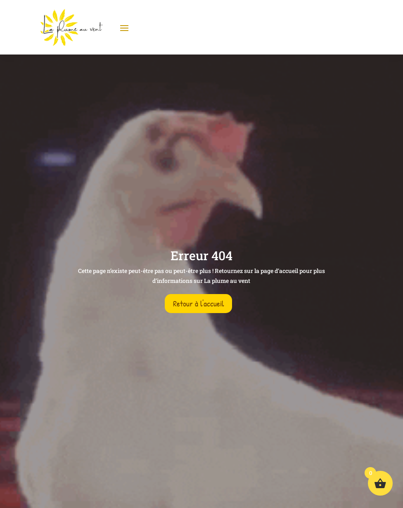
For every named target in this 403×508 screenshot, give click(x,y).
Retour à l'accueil (198, 303)
